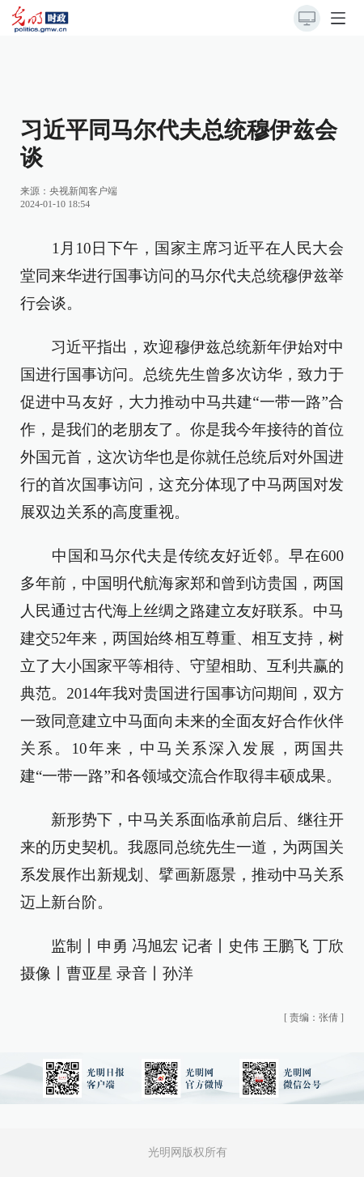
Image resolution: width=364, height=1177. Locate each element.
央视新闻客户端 (83, 191)
